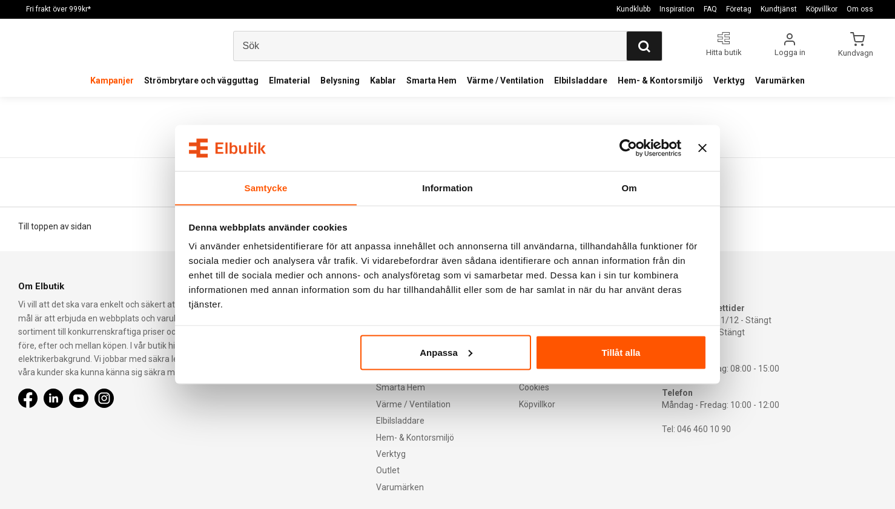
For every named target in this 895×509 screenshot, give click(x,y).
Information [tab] (447, 187)
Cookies (534, 387)
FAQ (710, 9)
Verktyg (729, 80)
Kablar (383, 80)
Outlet (388, 470)
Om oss (860, 9)
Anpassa (446, 352)
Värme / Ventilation (505, 80)
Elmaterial (289, 80)
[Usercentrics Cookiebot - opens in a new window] (628, 148)
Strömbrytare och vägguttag (201, 80)
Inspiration (677, 9)
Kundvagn (856, 52)
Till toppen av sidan (54, 226)
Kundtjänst (779, 9)
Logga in (789, 52)
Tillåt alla (620, 352)
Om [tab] (628, 187)
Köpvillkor (821, 9)
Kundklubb (633, 9)
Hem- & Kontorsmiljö (660, 80)
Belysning (340, 80)
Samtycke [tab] (266, 187)
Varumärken (780, 80)
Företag (738, 9)
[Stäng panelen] (702, 147)
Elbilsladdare (580, 80)
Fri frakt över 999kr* (58, 9)
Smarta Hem (431, 80)
